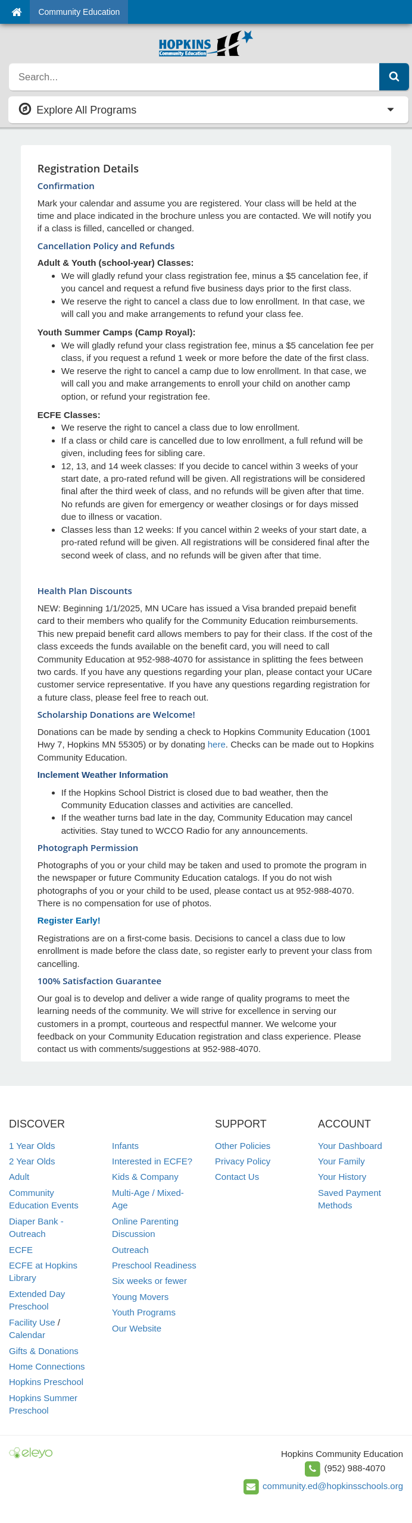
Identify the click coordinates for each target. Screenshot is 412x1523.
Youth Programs (144, 1312)
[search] (194, 76)
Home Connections (47, 1366)
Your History (342, 1177)
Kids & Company (145, 1177)
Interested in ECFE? (152, 1161)
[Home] (16, 12)
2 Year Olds (32, 1161)
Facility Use (32, 1322)
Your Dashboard (350, 1146)
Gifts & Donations (44, 1351)
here (217, 744)
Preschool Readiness (154, 1265)
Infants (125, 1146)
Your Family (341, 1161)
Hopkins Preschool (46, 1382)
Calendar (27, 1335)
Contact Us (237, 1177)
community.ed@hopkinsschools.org (333, 1486)
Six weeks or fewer (149, 1281)
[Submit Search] (394, 76)
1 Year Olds (32, 1146)
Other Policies (242, 1146)
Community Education (79, 12)
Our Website (136, 1328)
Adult (19, 1177)
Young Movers (140, 1297)
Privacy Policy (242, 1161)
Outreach (130, 1250)
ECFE (21, 1250)
